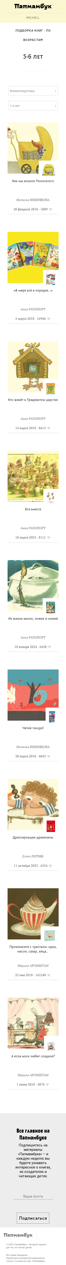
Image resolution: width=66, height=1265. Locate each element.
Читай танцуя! (33, 728)
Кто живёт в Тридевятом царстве (33, 400)
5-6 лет (15, 106)
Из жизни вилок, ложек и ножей (33, 619)
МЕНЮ (31, 18)
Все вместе (33, 509)
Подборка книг (29, 30)
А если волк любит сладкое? (33, 1056)
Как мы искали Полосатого (33, 181)
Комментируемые (22, 91)
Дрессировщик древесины (33, 837)
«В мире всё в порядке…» (33, 290)
